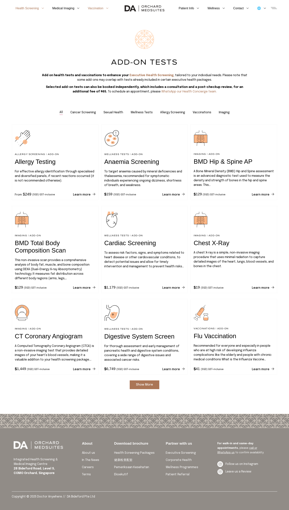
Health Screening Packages (134, 452)
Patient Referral (177, 474)
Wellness (216, 8)
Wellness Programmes (182, 467)
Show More (144, 384)
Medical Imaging (65, 8)
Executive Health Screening (152, 75)
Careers (88, 467)
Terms (86, 474)
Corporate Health (179, 460)
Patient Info (189, 8)
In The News (90, 460)
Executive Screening (181, 452)
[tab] (61, 112)
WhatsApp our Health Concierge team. (189, 91)
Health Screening (30, 8)
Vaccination (98, 8)
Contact (241, 8)
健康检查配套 (123, 460)
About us (88, 452)
